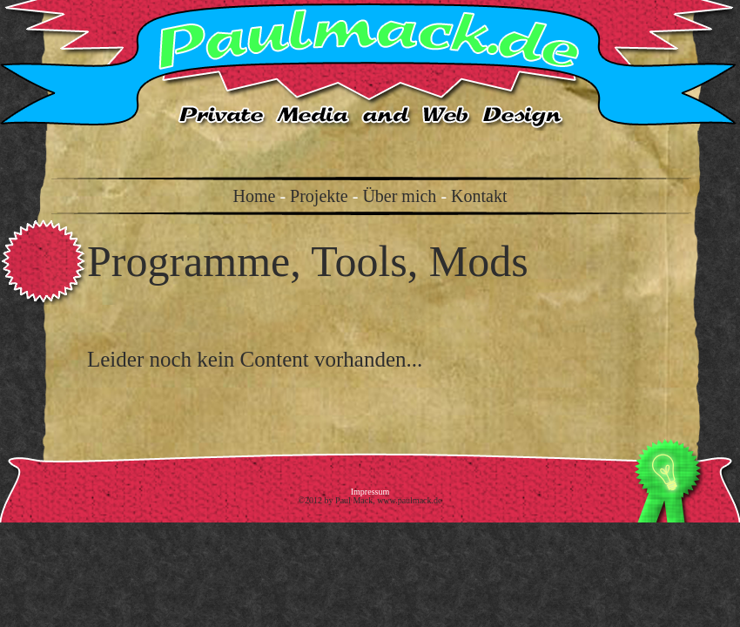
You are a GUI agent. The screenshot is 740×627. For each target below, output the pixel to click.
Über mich (399, 196)
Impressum (370, 491)
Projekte (319, 196)
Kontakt (479, 196)
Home (254, 196)
